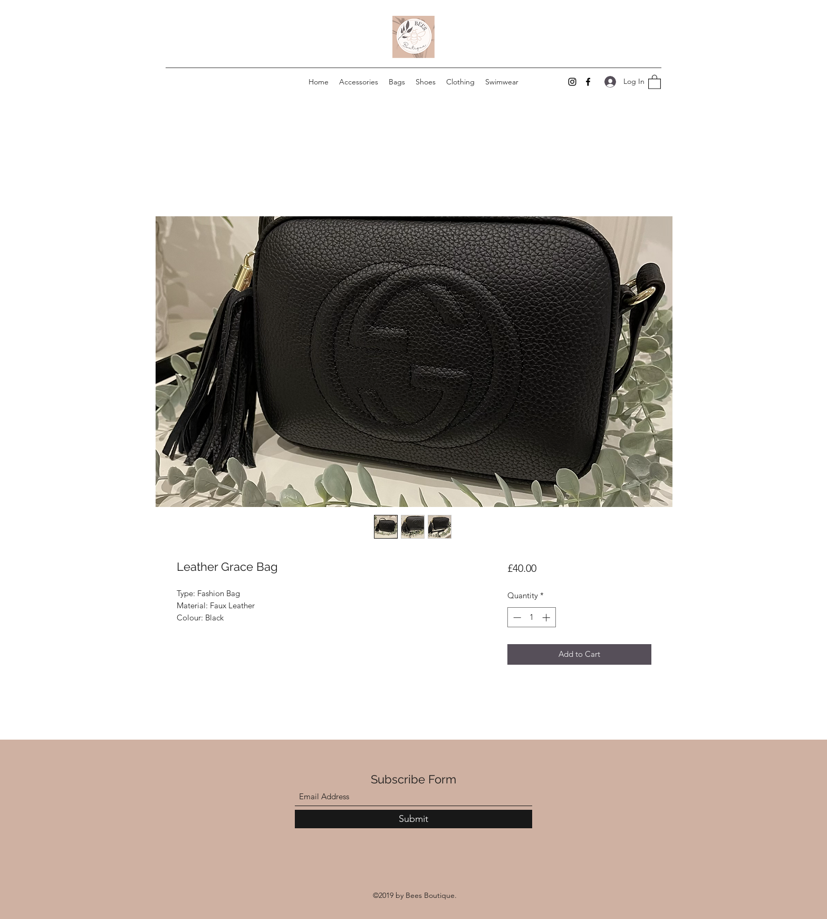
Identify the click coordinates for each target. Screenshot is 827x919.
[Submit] (413, 819)
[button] (654, 81)
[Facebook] (588, 81)
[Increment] (547, 617)
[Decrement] (516, 617)
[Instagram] (572, 81)
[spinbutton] (531, 617)
